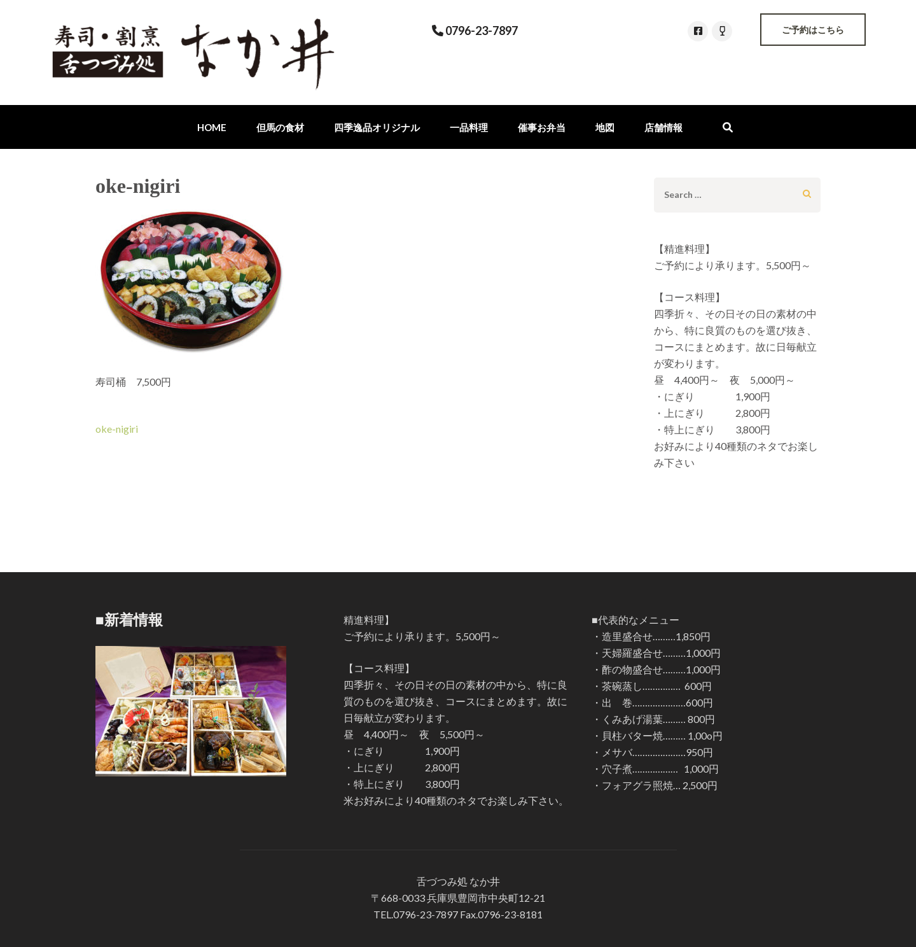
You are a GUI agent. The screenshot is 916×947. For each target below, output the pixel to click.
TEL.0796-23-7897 (415, 914)
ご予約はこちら (813, 29)
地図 (604, 127)
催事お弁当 (542, 127)
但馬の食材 (280, 127)
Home (211, 127)
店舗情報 (663, 127)
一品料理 (469, 127)
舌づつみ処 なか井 (458, 881)
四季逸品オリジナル (377, 127)
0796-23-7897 (480, 31)
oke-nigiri (116, 429)
